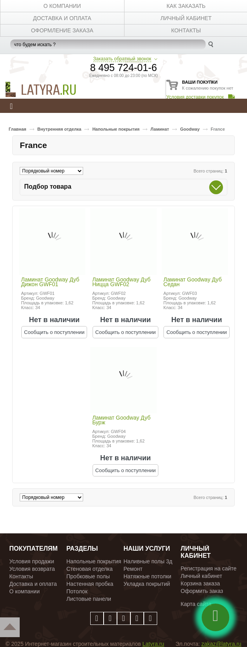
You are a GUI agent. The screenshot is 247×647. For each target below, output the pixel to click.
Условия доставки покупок (195, 97)
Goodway (190, 129)
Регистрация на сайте (209, 568)
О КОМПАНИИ (62, 6)
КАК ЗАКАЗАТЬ (186, 6)
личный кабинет (186, 18)
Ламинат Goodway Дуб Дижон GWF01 (50, 282)
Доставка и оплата (33, 584)
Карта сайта (196, 604)
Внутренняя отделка (59, 129)
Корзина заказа (200, 583)
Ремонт (133, 569)
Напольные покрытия (115, 129)
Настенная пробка (90, 584)
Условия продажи (31, 561)
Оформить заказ (202, 591)
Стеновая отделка (90, 569)
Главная (17, 129)
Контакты (21, 576)
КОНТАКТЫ (186, 30)
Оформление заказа (62, 30)
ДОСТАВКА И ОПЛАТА (62, 18)
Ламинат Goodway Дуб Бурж (121, 420)
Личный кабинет (201, 576)
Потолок (77, 591)
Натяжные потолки (147, 576)
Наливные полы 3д (148, 561)
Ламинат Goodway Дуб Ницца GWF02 (121, 282)
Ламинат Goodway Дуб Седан (192, 282)
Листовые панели (89, 599)
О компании (24, 591)
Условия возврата (32, 569)
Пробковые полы (88, 576)
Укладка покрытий (147, 584)
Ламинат (159, 129)
